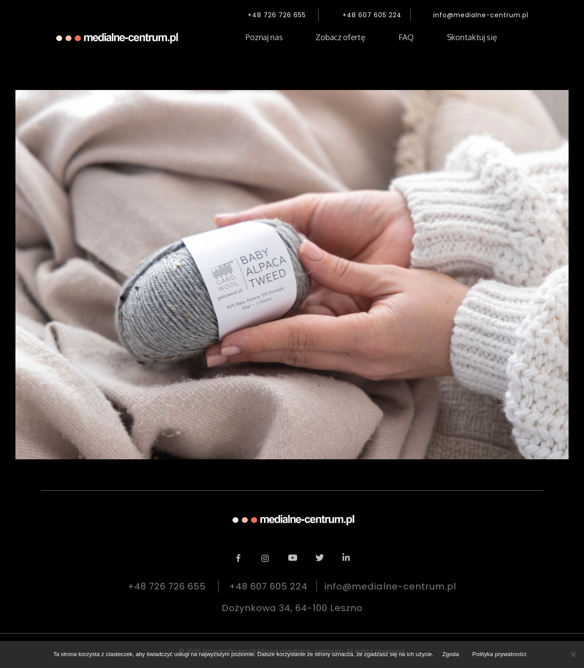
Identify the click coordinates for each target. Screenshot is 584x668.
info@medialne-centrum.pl (480, 15)
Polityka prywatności (499, 654)
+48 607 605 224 (372, 15)
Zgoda (450, 654)
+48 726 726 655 (277, 15)
